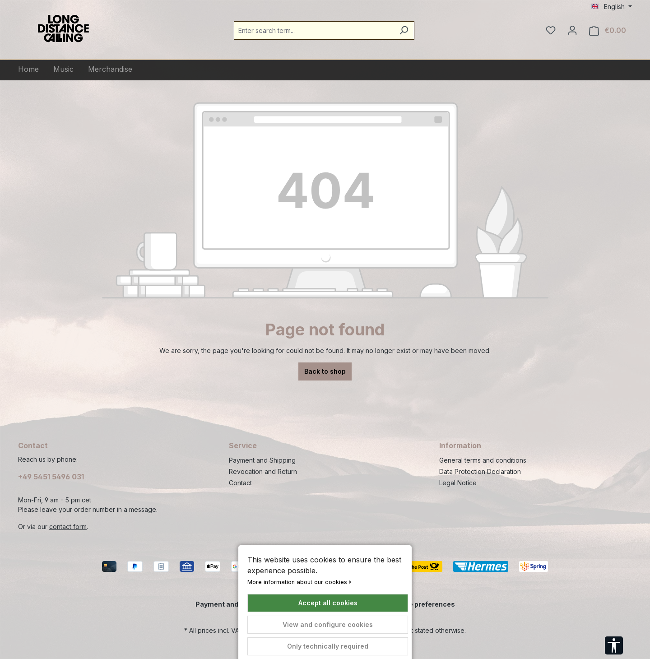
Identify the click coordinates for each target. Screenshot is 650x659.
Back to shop (325, 371)
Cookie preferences (422, 604)
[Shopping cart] (607, 30)
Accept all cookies (328, 603)
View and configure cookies (328, 624)
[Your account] (572, 30)
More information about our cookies (297, 582)
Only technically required (327, 646)
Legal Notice (458, 483)
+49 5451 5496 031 (51, 476)
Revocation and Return (263, 471)
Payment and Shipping (262, 460)
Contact (240, 483)
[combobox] (314, 30)
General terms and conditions (482, 460)
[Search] (403, 30)
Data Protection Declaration (480, 471)
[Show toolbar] (614, 645)
